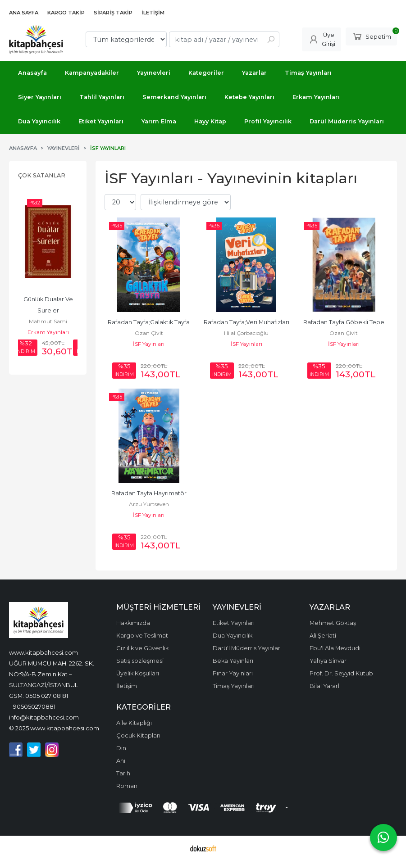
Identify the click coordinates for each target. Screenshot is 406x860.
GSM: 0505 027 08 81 (38, 695)
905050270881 (34, 706)
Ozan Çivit (149, 333)
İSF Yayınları (148, 343)
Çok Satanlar (41, 175)
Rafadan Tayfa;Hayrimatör (149, 493)
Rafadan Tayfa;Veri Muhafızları (246, 322)
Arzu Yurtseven (149, 504)
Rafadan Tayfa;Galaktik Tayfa (149, 322)
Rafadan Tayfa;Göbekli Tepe (343, 322)
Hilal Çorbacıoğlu (246, 333)
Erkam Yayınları (48, 332)
